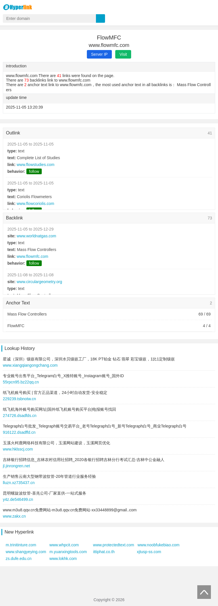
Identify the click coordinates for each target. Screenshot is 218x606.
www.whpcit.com (64, 545)
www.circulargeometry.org (39, 281)
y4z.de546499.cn (18, 499)
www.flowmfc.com (32, 256)
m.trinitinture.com (21, 545)
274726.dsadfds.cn (19, 415)
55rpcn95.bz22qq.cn (21, 382)
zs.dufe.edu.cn (19, 558)
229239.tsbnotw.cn (19, 399)
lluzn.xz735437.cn (19, 482)
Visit (123, 54)
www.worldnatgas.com (36, 236)
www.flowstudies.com (35, 164)
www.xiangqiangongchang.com (30, 365)
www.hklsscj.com (18, 449)
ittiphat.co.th (104, 551)
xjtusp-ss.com (149, 551)
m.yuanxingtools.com (68, 551)
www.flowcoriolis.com (35, 203)
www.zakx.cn (14, 516)
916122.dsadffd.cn (19, 432)
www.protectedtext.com (113, 545)
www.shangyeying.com (26, 551)
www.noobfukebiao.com (158, 545)
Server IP (99, 54)
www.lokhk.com (63, 558)
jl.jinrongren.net (16, 466)
